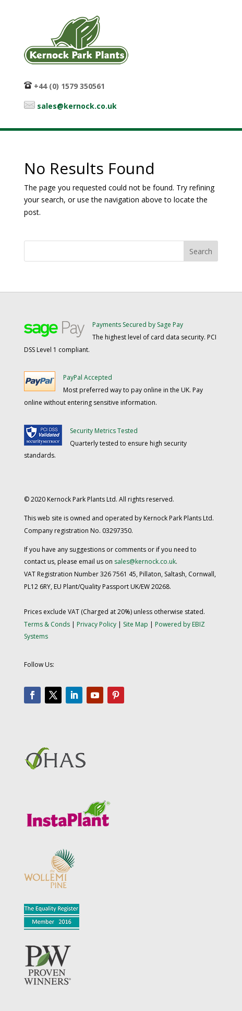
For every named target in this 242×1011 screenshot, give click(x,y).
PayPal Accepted (87, 377)
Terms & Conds (47, 624)
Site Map (135, 624)
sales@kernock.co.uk (77, 106)
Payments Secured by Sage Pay (137, 324)
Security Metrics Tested (104, 430)
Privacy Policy (96, 624)
